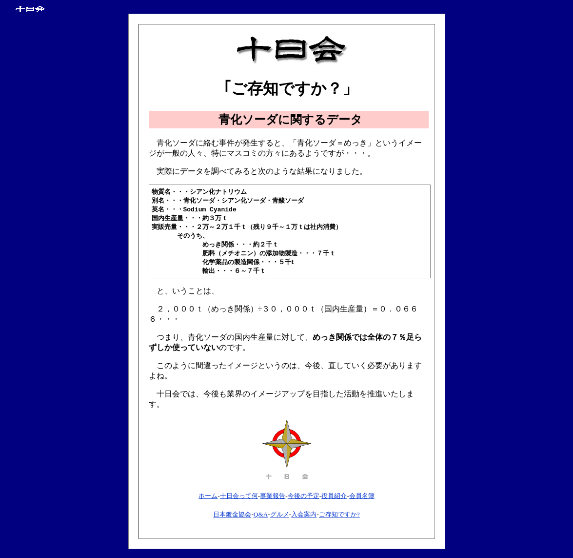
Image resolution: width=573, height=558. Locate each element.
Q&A (261, 519)
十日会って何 (239, 500)
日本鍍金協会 (232, 519)
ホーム (207, 500)
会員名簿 (362, 500)
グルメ (279, 519)
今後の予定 (303, 500)
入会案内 (303, 519)
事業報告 (272, 500)
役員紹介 (334, 500)
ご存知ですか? (339, 519)
